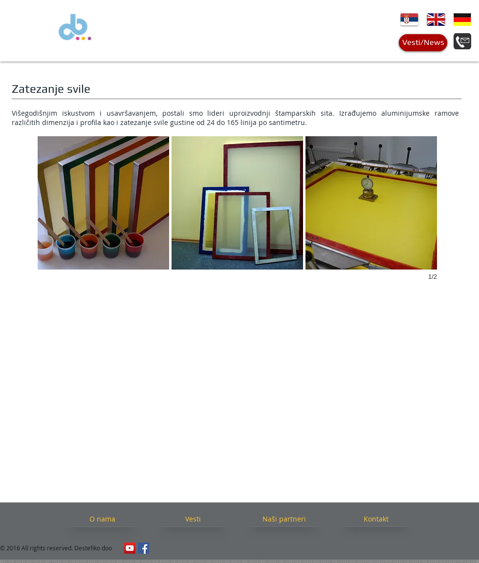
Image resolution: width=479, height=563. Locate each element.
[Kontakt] (375, 519)
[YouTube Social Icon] (129, 548)
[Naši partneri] (284, 519)
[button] (103, 203)
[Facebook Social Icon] (143, 548)
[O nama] (102, 519)
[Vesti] (193, 519)
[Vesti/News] (423, 42)
